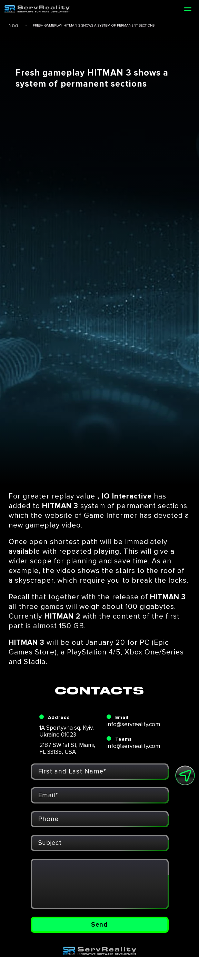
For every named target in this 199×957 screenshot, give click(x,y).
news (13, 25)
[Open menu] (188, 9)
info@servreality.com (133, 724)
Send (99, 925)
